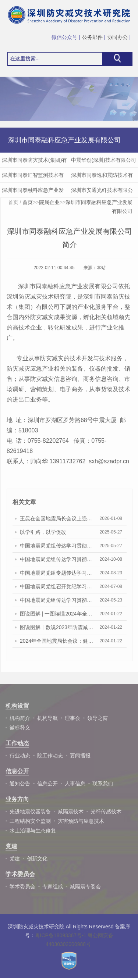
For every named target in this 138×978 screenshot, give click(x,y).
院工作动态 (50, 756)
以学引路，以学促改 (43, 535)
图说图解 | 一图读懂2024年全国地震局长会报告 (56, 616)
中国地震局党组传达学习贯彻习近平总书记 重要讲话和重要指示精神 (56, 603)
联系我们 (102, 783)
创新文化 (37, 858)
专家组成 (52, 886)
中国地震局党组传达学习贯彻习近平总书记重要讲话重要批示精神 (56, 548)
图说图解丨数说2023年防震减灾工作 (56, 630)
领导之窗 (97, 718)
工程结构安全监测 (30, 821)
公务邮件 (92, 37)
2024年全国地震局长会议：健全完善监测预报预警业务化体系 (56, 643)
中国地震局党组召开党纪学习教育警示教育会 (56, 589)
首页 (13, 205)
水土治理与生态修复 (33, 831)
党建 (15, 858)
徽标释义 (20, 728)
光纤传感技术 (106, 811)
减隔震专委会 (85, 886)
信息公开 (47, 783)
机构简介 (20, 718)
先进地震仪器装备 (30, 811)
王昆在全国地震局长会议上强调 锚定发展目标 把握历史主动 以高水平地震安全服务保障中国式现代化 (56, 521)
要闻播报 (80, 756)
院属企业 (49, 205)
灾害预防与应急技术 (81, 821)
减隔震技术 (71, 811)
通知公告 (20, 783)
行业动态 (20, 756)
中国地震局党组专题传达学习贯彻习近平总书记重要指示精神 (56, 575)
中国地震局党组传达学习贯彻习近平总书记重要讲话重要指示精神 (56, 562)
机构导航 (47, 718)
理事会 (72, 718)
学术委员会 (22, 886)
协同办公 (117, 37)
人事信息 (75, 783)
